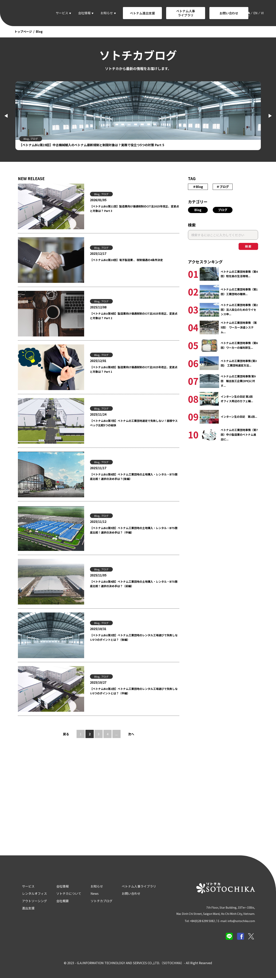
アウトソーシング (29, 899)
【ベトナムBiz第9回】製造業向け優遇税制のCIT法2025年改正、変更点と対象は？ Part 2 (132, 316)
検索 (248, 246)
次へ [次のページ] (131, 733)
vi (262, 13)
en (255, 13)
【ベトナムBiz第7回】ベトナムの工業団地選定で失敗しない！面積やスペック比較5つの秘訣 (134, 423)
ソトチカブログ (96, 899)
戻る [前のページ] (66, 733)
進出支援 (23, 907)
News (89, 892)
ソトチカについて (63, 892)
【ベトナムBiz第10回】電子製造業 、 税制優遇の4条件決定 (131, 259)
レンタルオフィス (29, 892)
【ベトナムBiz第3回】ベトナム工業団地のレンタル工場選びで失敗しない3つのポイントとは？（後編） (134, 637)
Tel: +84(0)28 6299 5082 (199, 919)
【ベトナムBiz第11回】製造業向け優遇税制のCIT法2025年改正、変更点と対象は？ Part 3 (133, 208)
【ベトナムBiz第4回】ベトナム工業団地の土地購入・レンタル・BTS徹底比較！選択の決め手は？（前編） (132, 584)
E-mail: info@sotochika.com (239, 919)
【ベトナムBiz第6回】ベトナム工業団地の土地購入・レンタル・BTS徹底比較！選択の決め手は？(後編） (132, 476)
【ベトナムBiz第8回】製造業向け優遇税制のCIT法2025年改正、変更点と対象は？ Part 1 (132, 369)
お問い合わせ (229, 13)
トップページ (23, 31)
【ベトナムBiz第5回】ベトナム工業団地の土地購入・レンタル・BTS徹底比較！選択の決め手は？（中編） (132, 530)
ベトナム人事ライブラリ (185, 13)
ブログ (222, 209)
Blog (197, 209)
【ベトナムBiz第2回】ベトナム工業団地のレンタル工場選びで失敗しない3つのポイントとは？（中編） (134, 691)
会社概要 (57, 899)
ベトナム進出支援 (142, 13)
